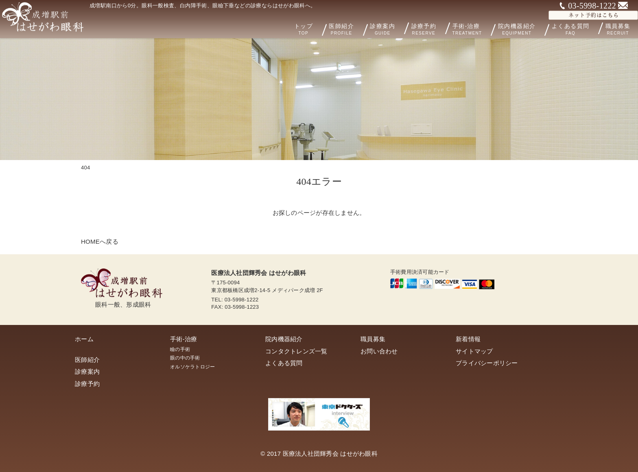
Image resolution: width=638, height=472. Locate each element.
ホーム (84, 339)
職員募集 (373, 339)
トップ (323, 28)
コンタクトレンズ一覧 (296, 351)
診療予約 (434, 28)
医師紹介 (359, 28)
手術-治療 (479, 28)
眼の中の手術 (185, 358)
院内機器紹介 (528, 28)
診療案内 (395, 28)
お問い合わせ (379, 351)
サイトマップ (474, 351)
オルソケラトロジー (192, 367)
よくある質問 (577, 28)
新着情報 (468, 339)
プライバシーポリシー (487, 362)
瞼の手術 (180, 349)
